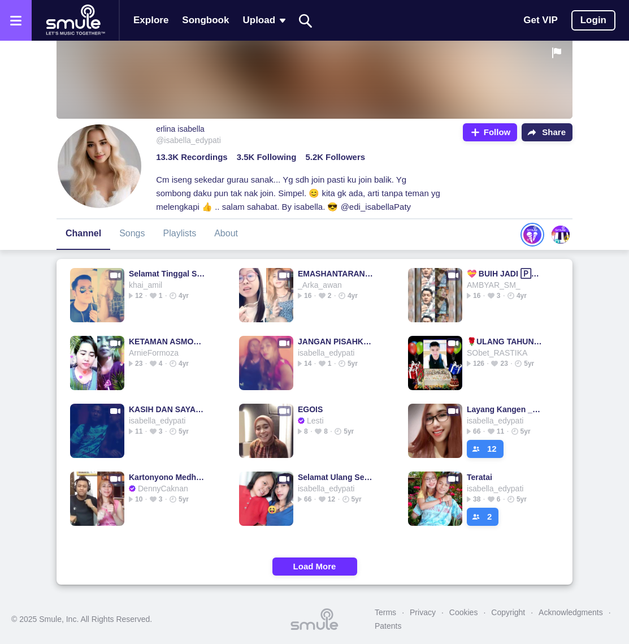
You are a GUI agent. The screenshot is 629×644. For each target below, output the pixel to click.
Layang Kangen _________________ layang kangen (505, 409)
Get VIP (540, 20)
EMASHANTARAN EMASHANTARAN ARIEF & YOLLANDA (336, 273)
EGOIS (310, 409)
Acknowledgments (571, 612)
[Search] (305, 21)
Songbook (205, 20)
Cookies (463, 612)
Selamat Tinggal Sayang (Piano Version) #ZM (167, 273)
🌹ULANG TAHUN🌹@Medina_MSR (505, 341)
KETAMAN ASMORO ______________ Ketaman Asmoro (167, 341)
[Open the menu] (16, 20)
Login (593, 20)
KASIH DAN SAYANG (167, 409)
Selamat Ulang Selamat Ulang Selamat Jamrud (336, 477)
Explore (150, 20)
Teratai (479, 477)
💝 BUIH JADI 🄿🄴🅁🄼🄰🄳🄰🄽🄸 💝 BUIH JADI (505, 273)
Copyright (508, 612)
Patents (388, 625)
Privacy (423, 612)
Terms (385, 612)
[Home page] (75, 20)
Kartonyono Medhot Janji (167, 477)
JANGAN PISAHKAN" (336, 341)
